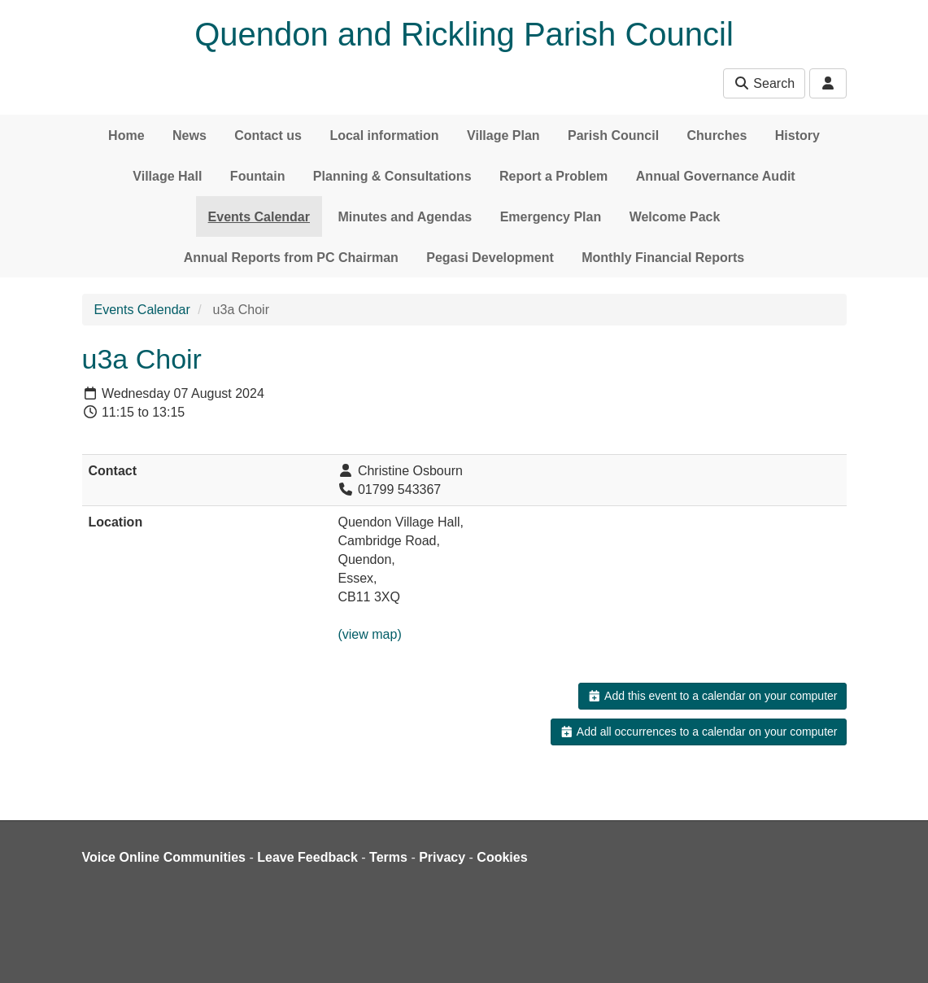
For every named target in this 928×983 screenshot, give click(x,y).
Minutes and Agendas (405, 217)
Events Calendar (259, 217)
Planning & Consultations (392, 176)
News (189, 135)
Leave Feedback (307, 857)
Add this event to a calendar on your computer (712, 695)
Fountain (257, 176)
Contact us (268, 135)
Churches (717, 135)
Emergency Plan (551, 217)
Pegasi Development (490, 257)
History (797, 135)
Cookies (502, 857)
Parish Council (613, 135)
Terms (388, 857)
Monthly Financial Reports (663, 257)
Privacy (442, 857)
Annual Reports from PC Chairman (291, 257)
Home (126, 135)
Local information (383, 135)
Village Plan (503, 135)
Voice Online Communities (164, 857)
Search (764, 83)
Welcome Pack (675, 217)
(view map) (369, 634)
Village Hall (167, 176)
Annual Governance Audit (715, 176)
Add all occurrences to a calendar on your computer (698, 731)
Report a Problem (553, 176)
